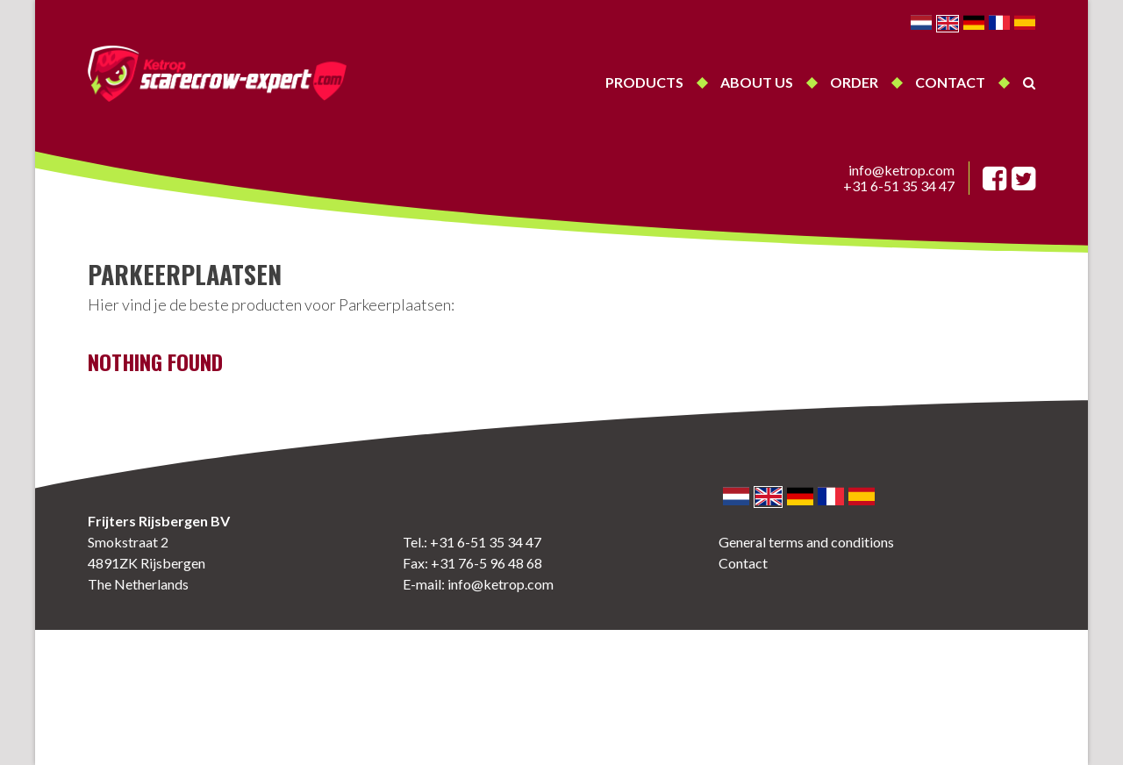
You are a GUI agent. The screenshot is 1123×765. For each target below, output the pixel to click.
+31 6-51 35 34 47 (899, 186)
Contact (950, 82)
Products (644, 82)
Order (854, 82)
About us (756, 82)
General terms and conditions (806, 541)
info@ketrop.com (901, 170)
